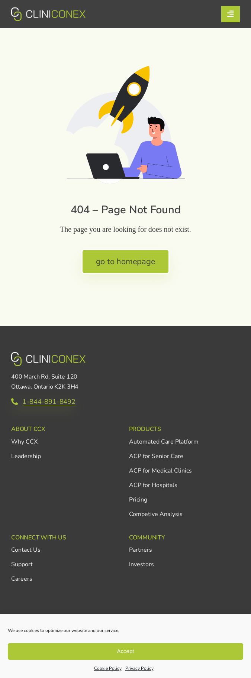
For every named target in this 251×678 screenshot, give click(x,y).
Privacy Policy (139, 668)
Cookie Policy (108, 668)
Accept (125, 651)
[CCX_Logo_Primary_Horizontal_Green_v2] (48, 10)
